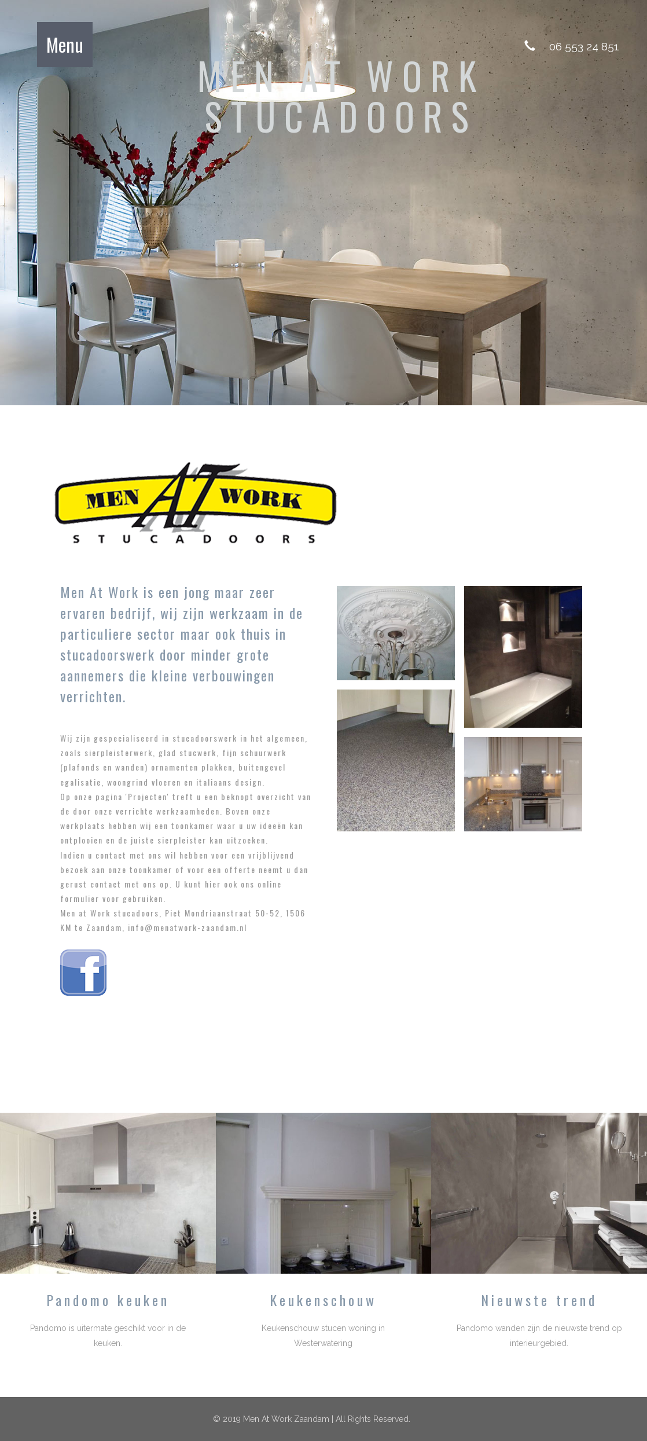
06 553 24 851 (584, 46)
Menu (64, 44)
